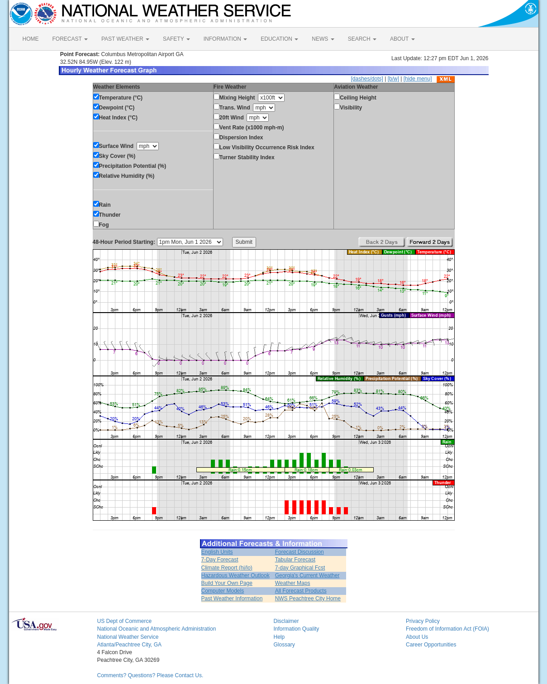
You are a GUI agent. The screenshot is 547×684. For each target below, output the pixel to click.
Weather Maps (292, 583)
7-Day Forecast (219, 559)
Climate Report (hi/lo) (226, 568)
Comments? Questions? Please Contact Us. (150, 675)
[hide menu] (418, 79)
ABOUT (402, 39)
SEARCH (362, 39)
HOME (31, 39)
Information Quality (296, 629)
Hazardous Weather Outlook (235, 575)
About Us (417, 637)
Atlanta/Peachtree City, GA (129, 644)
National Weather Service (128, 637)
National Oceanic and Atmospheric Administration (156, 629)
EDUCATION (279, 39)
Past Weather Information (232, 598)
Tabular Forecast (295, 559)
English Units (217, 552)
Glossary (284, 644)
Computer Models (222, 591)
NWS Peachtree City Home (308, 598)
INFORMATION (225, 39)
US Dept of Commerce (124, 621)
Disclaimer (286, 621)
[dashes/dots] (367, 79)
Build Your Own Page (226, 583)
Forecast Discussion (299, 552)
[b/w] (393, 79)
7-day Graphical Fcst (300, 568)
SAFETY (176, 39)
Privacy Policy (423, 621)
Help (279, 637)
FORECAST (70, 39)
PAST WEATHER (125, 39)
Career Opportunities (431, 644)
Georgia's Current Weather (307, 575)
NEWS (323, 39)
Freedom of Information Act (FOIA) (447, 629)
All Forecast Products (301, 591)
